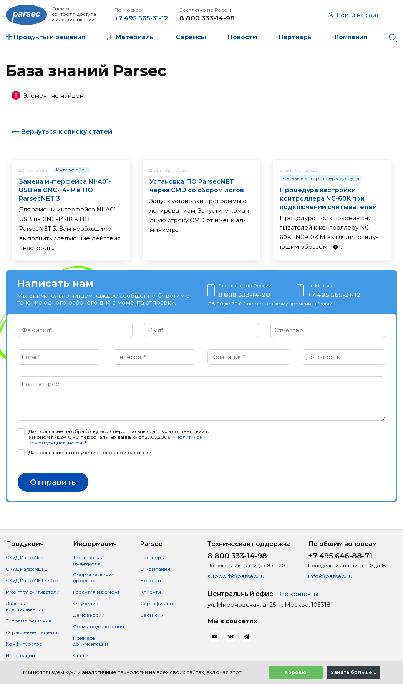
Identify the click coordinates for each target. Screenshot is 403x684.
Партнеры (295, 37)
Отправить (53, 490)
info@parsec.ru (330, 576)
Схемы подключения (98, 626)
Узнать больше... (353, 672)
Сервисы (191, 37)
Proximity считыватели (33, 592)
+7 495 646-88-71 (340, 555)
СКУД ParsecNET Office (32, 580)
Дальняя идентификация (25, 606)
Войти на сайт (353, 14)
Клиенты (150, 592)
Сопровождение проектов (93, 577)
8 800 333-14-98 (216, 18)
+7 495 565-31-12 (149, 18)
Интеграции (20, 655)
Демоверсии (88, 615)
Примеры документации (90, 641)
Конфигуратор (24, 644)
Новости (242, 37)
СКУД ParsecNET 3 (27, 569)
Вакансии (152, 615)
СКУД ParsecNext (25, 557)
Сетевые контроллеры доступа (321, 186)
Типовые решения (28, 621)
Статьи (80, 655)
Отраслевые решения (33, 632)
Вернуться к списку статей (66, 139)
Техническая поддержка (88, 560)
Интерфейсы (72, 178)
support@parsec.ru (235, 576)
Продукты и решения (49, 37)
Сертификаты (156, 603)
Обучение (85, 603)
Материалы (135, 37)
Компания (350, 37)
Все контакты (297, 593)
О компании (155, 569)
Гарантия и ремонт (96, 592)
